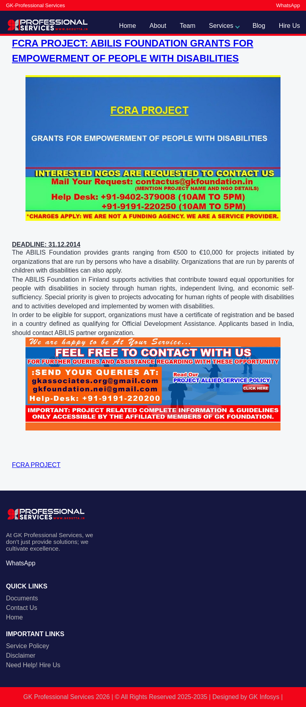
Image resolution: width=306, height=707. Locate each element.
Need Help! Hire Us (33, 665)
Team (187, 25)
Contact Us (21, 607)
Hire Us (289, 25)
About (157, 25)
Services (221, 25)
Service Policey (27, 646)
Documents (22, 598)
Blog (259, 25)
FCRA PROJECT (36, 465)
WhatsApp (288, 5)
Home (127, 25)
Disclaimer (20, 655)
